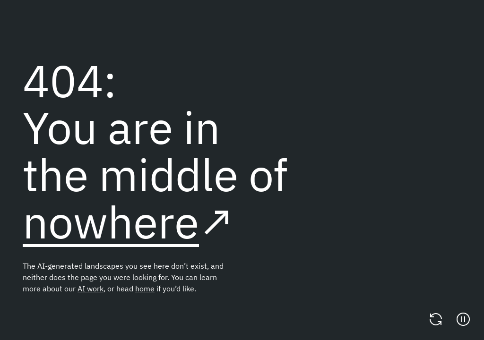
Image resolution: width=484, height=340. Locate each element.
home (145, 288)
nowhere (111, 222)
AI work (91, 288)
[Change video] (436, 319)
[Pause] (463, 319)
